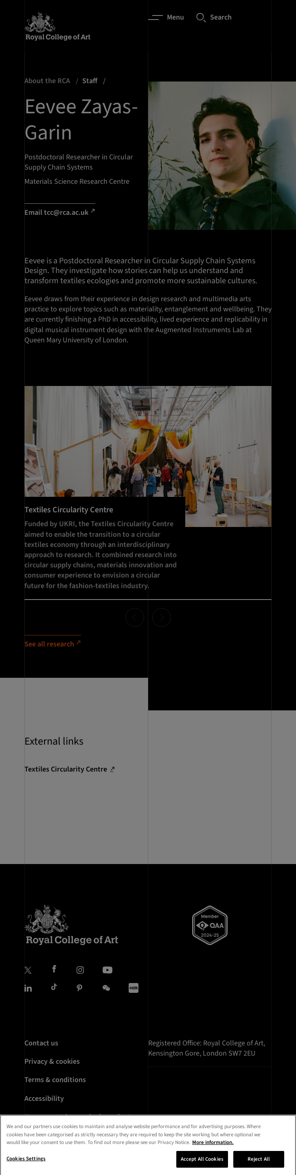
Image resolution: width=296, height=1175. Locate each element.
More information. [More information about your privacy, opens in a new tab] (213, 1150)
